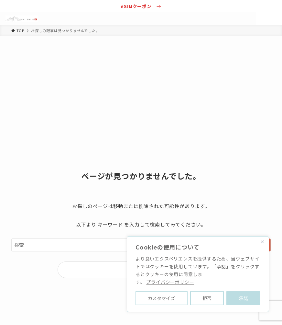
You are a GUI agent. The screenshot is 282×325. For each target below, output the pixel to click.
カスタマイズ (161, 298)
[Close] (262, 242)
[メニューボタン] (275, 18)
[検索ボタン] (262, 18)
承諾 (243, 298)
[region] (198, 274)
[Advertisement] (141, 85)
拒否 (207, 298)
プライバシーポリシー (170, 282)
